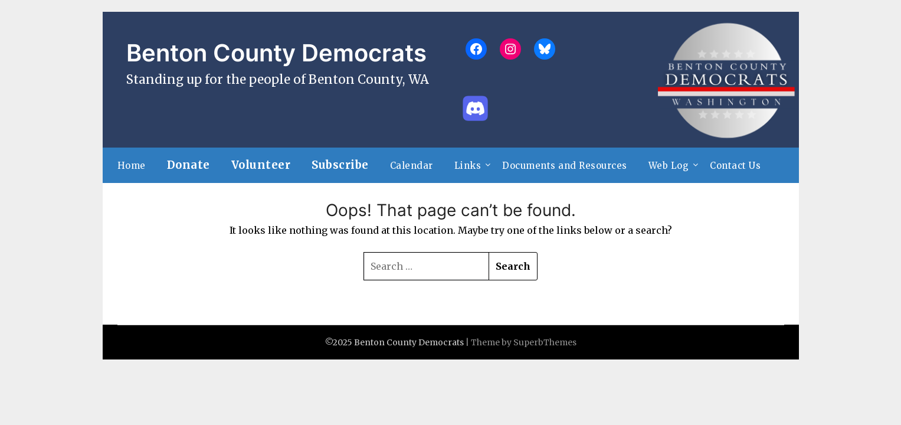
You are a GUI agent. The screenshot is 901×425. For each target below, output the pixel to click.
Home (131, 165)
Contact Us (735, 165)
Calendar (411, 165)
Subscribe (340, 165)
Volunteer (261, 165)
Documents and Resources (564, 165)
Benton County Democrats (276, 52)
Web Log (668, 165)
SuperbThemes (544, 342)
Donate (188, 165)
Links (467, 165)
